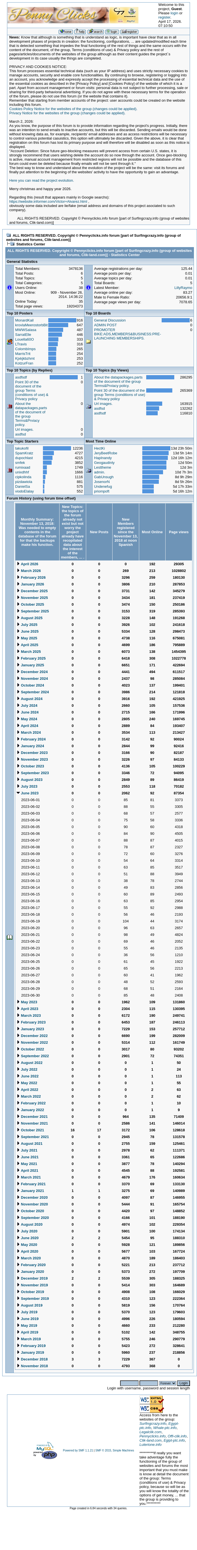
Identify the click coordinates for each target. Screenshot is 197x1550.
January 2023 (30, 1029)
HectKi (99, 448)
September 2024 (33, 692)
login (174, 13)
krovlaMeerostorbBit (31, 325)
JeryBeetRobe (105, 453)
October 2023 (30, 766)
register (164, 17)
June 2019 (28, 1319)
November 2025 (32, 598)
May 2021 (27, 1164)
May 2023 (27, 1002)
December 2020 (32, 1197)
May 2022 (27, 1083)
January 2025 (30, 665)
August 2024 (29, 699)
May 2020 (27, 1245)
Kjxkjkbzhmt (25, 358)
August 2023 (29, 780)
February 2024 (31, 739)
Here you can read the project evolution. (41, 180)
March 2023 (29, 1015)
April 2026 (27, 564)
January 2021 (30, 1191)
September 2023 (33, 773)
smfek (20, 463)
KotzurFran (24, 363)
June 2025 (28, 631)
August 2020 (29, 1224)
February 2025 (31, 658)
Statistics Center (30, 244)
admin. (99, 472)
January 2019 (30, 1352)
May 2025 (27, 638)
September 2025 (33, 611)
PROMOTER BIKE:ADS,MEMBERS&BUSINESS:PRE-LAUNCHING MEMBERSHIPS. (127, 334)
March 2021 (29, 1177)
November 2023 (32, 759)
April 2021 (27, 1170)
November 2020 (32, 1204)
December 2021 (32, 1116)
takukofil (22, 448)
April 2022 (27, 1090)
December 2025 (32, 591)
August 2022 (29, 1063)
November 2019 (32, 1285)
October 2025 (30, 604)
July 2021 (27, 1150)
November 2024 (32, 678)
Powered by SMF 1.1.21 (78, 1450)
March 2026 (29, 571)
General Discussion (110, 320)
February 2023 (31, 1022)
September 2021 (33, 1137)
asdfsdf (21, 377)
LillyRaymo (183, 288)
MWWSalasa (25, 330)
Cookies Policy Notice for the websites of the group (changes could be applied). (73, 109)
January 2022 (30, 1110)
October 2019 (30, 1292)
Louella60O (24, 339)
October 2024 (30, 685)
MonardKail (24, 320)
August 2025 (29, 618)
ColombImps (25, 349)
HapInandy (103, 458)
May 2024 (27, 719)
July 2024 (27, 705)
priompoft (101, 491)
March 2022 (29, 1096)
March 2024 (29, 732)
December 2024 (32, 672)
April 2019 (27, 1332)
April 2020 (27, 1251)
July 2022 (27, 1069)
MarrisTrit (22, 354)
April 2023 (27, 1009)
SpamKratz (24, 453)
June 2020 (28, 1238)
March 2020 (29, 1258)
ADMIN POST (105, 325)
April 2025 (27, 645)
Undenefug (103, 486)
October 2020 (30, 1211)
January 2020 (30, 1271)
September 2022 (33, 1056)
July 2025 (27, 625)
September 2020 (33, 1218)
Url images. (24, 429)
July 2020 (27, 1231)
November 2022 (32, 1042)
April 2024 (27, 726)
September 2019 (33, 1298)
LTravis (21, 344)
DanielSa (22, 486)
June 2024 (28, 712)
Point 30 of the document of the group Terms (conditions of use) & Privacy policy (32, 390)
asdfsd (20, 434)
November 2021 (32, 1123)
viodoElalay (24, 491)
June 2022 (28, 1076)
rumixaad (22, 467)
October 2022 (30, 1049)
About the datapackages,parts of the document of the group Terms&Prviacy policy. (118, 381)
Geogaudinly (104, 463)
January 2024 (30, 746)
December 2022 (32, 1036)
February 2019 (31, 1346)
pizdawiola (23, 482)
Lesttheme (102, 467)
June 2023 (28, 793)
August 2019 (29, 1305)
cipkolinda (23, 477)
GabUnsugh (103, 477)
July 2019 (27, 1312)
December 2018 (32, 1359)
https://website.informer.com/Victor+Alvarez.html (48, 201)
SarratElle (23, 334)
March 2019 (29, 1339)
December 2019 (32, 1278)
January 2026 (30, 584)
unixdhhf (22, 472)
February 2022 (31, 1103)
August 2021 (29, 1143)
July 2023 (27, 786)
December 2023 (32, 753)
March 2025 (29, 651)
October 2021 (30, 1130)
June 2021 (28, 1157)
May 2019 (27, 1325)
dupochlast (24, 458)
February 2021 (31, 1184)
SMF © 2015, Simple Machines (114, 1450)
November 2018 (32, 1366)
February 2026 (31, 577)
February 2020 (31, 1265)
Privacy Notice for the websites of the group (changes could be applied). (67, 113)
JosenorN (102, 482)
